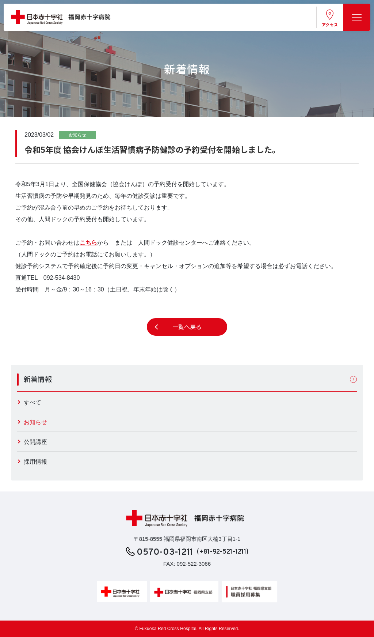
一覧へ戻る (187, 327)
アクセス (330, 24)
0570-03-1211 (165, 553)
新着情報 (38, 379)
